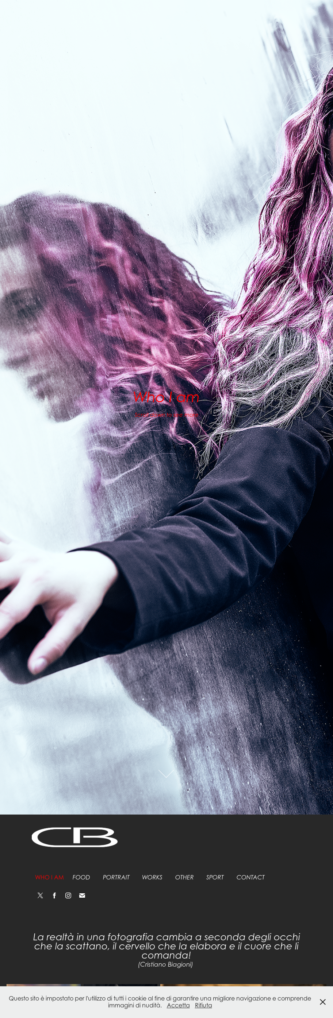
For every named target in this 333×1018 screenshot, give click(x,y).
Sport (215, 877)
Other (184, 877)
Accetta (178, 1005)
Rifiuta (203, 1005)
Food (81, 877)
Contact (251, 877)
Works (152, 877)
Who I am (49, 877)
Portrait (116, 877)
